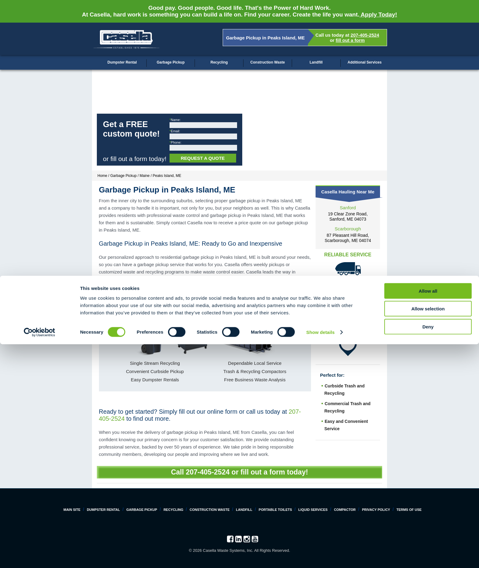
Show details (320, 556)
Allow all (428, 514)
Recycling (219, 62)
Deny (428, 550)
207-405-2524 (365, 35)
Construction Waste (267, 62)
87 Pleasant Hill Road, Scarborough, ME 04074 (348, 238)
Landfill (316, 62)
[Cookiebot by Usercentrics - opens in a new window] (39, 556)
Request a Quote (203, 158)
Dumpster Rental (122, 62)
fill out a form (350, 40)
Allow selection (427, 532)
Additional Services (365, 62)
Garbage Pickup (171, 62)
